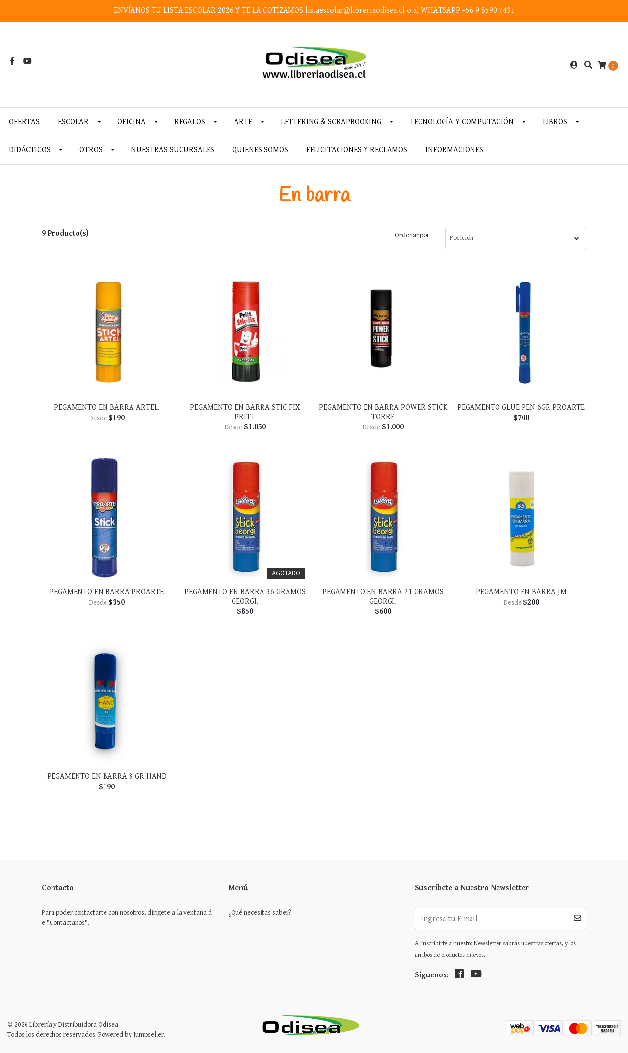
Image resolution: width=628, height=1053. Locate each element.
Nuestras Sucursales (172, 150)
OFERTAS (24, 122)
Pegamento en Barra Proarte (107, 592)
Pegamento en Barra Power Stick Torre (383, 412)
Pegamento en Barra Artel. (107, 407)
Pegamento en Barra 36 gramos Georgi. (245, 596)
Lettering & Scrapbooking (331, 122)
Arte (243, 122)
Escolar (73, 122)
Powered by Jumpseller (131, 1035)
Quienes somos (260, 150)
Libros (555, 122)
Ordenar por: (413, 235)
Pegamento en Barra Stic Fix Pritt (245, 412)
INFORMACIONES (454, 150)
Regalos (189, 122)
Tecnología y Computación (462, 122)
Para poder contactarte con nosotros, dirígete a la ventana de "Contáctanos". (127, 918)
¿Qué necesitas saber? (259, 913)
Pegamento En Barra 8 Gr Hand (107, 776)
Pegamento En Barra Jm (521, 592)
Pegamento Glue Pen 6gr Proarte (521, 407)
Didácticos (30, 150)
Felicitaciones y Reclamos (356, 150)
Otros (91, 150)
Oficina (131, 122)
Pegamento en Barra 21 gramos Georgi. (383, 596)
